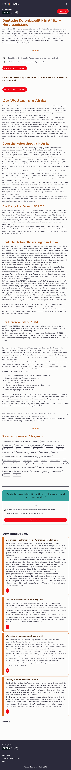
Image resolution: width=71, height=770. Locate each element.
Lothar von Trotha (54, 460)
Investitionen (49, 449)
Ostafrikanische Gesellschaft (60, 463)
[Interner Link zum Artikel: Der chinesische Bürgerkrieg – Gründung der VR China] (7, 590)
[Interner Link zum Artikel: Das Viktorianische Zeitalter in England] (7, 627)
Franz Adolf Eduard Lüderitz (11, 456)
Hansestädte (36, 471)
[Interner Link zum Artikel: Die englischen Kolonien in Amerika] (7, 711)
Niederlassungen (49, 445)
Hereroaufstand (44, 452)
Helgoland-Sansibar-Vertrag (29, 456)
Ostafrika (43, 441)
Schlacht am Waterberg (23, 471)
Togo (64, 460)
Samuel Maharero (37, 449)
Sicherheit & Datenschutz (11, 758)
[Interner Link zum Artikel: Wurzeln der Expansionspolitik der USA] (7, 670)
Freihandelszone (21, 463)
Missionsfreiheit (8, 445)
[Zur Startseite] (10, 4)
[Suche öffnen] (67, 4)
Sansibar (18, 449)
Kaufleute (44, 460)
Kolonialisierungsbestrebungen (12, 460)
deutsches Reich (8, 449)
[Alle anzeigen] (8, 722)
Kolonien (45, 471)
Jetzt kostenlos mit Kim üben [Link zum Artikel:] (14, 68)
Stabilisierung (53, 441)
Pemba (29, 445)
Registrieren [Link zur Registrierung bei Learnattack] (62, 11)
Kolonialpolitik (17, 475)
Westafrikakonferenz (29, 467)
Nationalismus (7, 441)
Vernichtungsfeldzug (45, 456)
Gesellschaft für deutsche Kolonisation (39, 463)
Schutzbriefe (33, 452)
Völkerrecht (60, 445)
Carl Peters (35, 441)
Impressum (6, 755)
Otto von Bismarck (56, 471)
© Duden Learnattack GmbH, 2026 (36, 767)
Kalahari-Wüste (20, 445)
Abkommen (38, 445)
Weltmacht (7, 475)
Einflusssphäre (60, 449)
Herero (54, 452)
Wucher (17, 441)
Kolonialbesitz (16, 467)
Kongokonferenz (21, 452)
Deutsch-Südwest (8, 471)
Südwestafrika (27, 460)
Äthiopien (25, 441)
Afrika (36, 460)
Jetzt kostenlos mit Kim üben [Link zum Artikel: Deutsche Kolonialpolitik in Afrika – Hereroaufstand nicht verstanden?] (14, 89)
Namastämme (49, 467)
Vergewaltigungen (8, 452)
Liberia (40, 467)
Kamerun (27, 449)
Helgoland (6, 467)
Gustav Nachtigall (8, 463)
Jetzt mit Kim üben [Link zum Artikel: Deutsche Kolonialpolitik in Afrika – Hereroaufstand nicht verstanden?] (36, 520)
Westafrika (59, 467)
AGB (3, 761)
